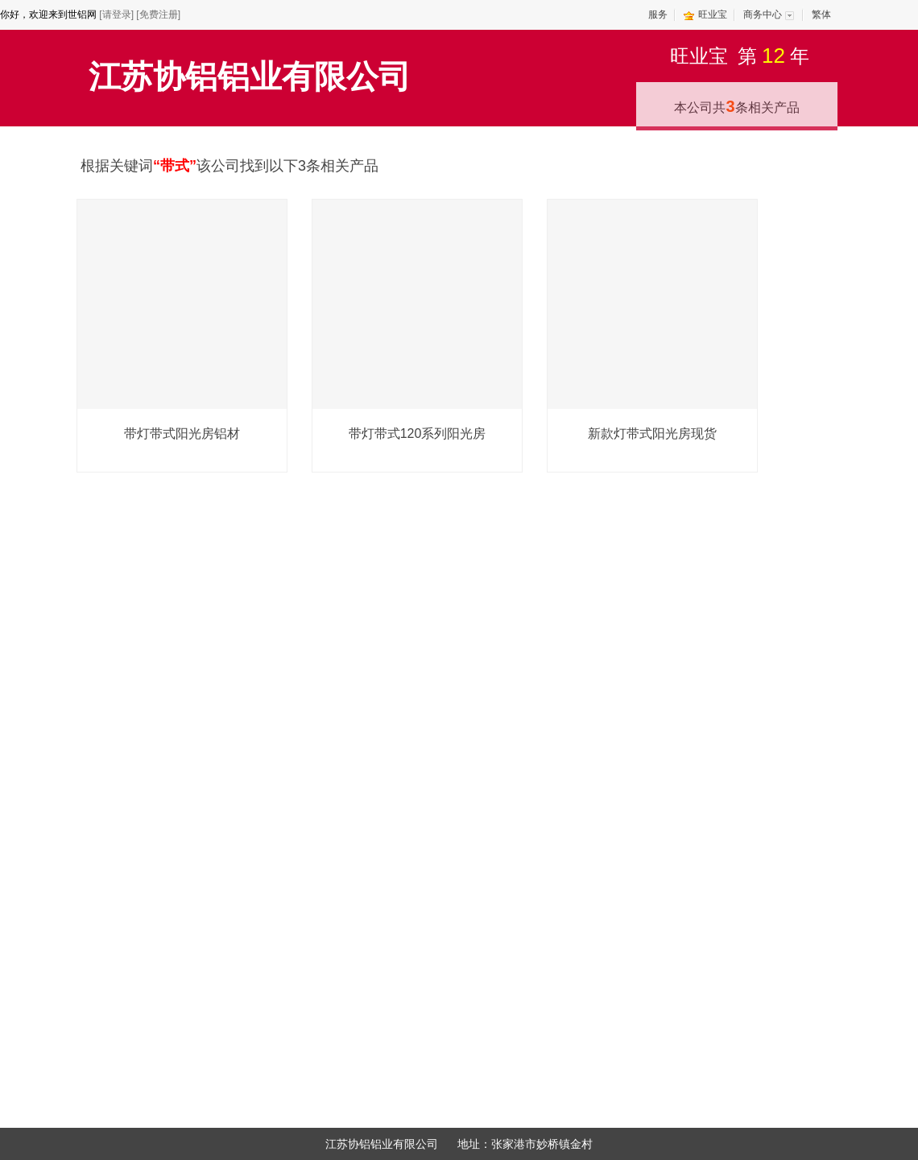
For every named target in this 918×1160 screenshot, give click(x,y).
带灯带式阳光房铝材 (182, 433)
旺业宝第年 (739, 55)
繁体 (821, 14)
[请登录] (116, 14)
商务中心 (762, 14)
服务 (658, 14)
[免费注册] (158, 14)
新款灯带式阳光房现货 (652, 433)
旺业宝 (712, 14)
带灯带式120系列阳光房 (417, 433)
